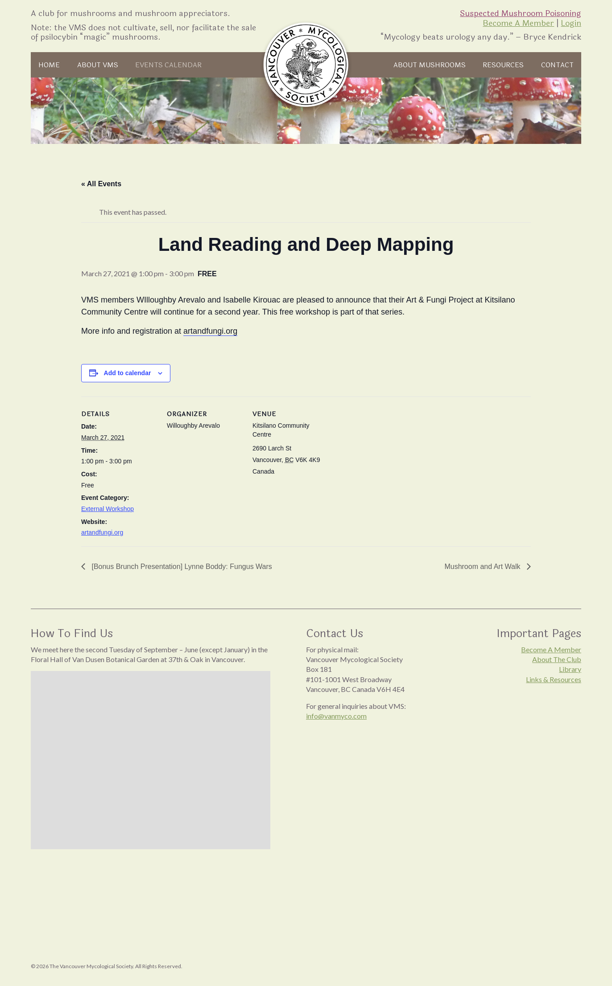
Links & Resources (553, 679)
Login (571, 23)
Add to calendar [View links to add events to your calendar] (127, 372)
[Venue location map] (385, 458)
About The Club (556, 659)
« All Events (101, 184)
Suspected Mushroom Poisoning (520, 13)
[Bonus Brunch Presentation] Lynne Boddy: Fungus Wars (181, 566)
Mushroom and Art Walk (483, 566)
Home (49, 65)
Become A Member (518, 23)
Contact (557, 65)
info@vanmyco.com (336, 716)
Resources (503, 65)
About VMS (97, 65)
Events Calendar (168, 65)
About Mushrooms (429, 65)
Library (570, 669)
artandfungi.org (102, 532)
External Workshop (107, 508)
